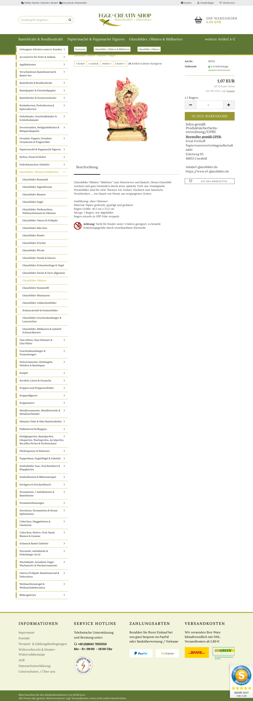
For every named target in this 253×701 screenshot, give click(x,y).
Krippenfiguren (28, 399)
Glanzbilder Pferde (33, 254)
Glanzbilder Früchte (34, 247)
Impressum (26, 636)
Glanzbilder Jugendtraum (37, 191)
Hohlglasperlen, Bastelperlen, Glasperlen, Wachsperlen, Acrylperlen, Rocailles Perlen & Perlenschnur (42, 444)
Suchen (186, 2)
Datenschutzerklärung (34, 670)
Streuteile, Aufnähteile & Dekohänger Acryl (34, 557)
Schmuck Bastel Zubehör (34, 547)
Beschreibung (87, 171)
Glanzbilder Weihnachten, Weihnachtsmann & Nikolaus (39, 215)
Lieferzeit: (191, 70)
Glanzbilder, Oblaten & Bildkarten (156, 39)
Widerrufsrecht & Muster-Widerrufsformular (37, 656)
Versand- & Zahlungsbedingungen (43, 648)
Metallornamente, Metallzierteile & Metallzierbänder (40, 416)
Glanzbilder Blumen (34, 198)
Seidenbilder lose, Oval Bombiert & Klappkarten (40, 472)
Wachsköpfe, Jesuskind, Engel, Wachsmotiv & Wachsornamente (38, 568)
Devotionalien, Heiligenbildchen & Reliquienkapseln (39, 133)
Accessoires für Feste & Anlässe (38, 61)
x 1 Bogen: (192, 102)
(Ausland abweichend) (219, 74)
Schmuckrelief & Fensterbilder (40, 314)
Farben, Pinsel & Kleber (33, 161)
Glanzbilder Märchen (34, 232)
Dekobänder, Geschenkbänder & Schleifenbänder (38, 122)
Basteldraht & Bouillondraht (40, 39)
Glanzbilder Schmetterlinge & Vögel (43, 269)
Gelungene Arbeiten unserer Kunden (41, 53)
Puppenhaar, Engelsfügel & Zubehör (40, 462)
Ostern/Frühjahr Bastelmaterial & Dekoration (39, 579)
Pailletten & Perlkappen (33, 433)
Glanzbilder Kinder (33, 239)
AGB (22, 664)
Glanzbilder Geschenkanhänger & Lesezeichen (41, 324)
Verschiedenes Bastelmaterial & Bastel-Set (38, 78)
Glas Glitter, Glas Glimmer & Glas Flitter (36, 346)
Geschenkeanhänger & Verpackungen (32, 357)
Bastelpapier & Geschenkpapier (38, 94)
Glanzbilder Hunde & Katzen (39, 262)
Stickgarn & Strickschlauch (35, 488)
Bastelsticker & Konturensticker (38, 102)
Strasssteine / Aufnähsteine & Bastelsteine (37, 498)
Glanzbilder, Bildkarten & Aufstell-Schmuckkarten (42, 335)
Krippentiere (27, 407)
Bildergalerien (28, 599)
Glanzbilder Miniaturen (36, 299)
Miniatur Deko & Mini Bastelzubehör (41, 425)
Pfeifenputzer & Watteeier (35, 455)
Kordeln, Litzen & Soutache (35, 384)
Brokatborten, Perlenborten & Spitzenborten (37, 111)
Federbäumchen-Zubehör (35, 168)
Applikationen (28, 68)
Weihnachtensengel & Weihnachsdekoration (32, 590)
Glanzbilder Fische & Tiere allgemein (43, 277)
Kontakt (24, 642)
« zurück (94, 67)
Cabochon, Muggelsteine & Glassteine (35, 527)
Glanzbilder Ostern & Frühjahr (40, 224)
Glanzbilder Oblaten (34, 284)
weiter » (106, 67)
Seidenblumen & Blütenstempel (38, 481)
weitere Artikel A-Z (220, 39)
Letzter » (120, 67)
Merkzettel (227, 2)
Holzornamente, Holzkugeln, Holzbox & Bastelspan (36, 368)
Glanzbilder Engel (32, 206)
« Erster (80, 67)
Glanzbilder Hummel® (35, 292)
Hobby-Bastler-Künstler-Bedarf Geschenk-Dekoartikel (54, 2)
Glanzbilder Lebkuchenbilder (39, 307)
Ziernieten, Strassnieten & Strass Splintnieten (38, 516)
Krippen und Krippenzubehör (37, 392)
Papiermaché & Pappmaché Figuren (96, 39)
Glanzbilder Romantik (35, 183)
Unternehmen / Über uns (37, 676)
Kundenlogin (205, 2)
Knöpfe (24, 377)
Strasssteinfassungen (32, 507)
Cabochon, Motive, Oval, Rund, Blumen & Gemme (37, 538)
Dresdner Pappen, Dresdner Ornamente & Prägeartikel (36, 144)
